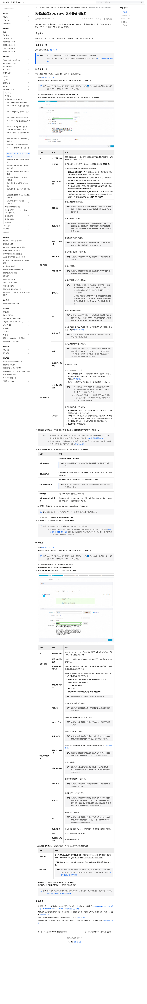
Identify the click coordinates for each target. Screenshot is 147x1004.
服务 (64, 3)
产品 (28, 3)
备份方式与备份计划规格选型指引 (59, 900)
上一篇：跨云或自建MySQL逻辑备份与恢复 (51, 939)
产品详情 (98, 26)
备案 (122, 3)
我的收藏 (109, 26)
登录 (140, 3)
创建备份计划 (52, 57)
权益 (41, 3)
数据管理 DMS (16, 9)
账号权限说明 (79, 337)
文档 (117, 3)
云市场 (53, 3)
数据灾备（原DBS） (64, 14)
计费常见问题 (80, 924)
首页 (36, 14)
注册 (132, 3)
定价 (47, 3)
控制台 (127, 3)
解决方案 (35, 3)
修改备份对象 (80, 451)
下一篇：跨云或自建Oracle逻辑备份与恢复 (98, 939)
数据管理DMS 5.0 (47, 84)
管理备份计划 (44, 921)
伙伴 (59, 3)
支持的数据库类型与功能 (94, 445)
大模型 (22, 3)
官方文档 (6, 9)
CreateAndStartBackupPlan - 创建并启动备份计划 (61, 916)
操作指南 (53, 14)
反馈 (77, 949)
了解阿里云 (72, 3)
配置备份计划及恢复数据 (79, 14)
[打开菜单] (3, 3)
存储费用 (77, 386)
